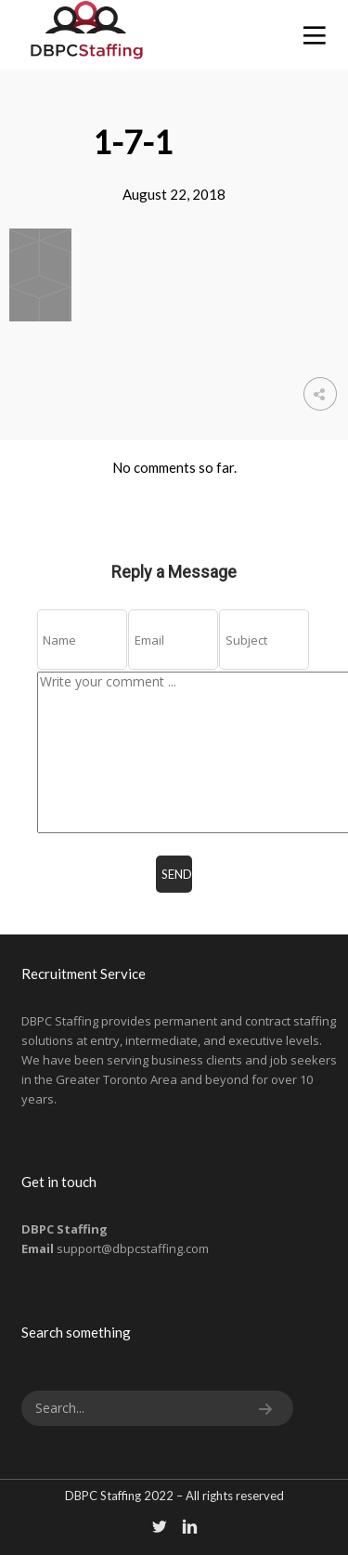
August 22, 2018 (174, 194)
